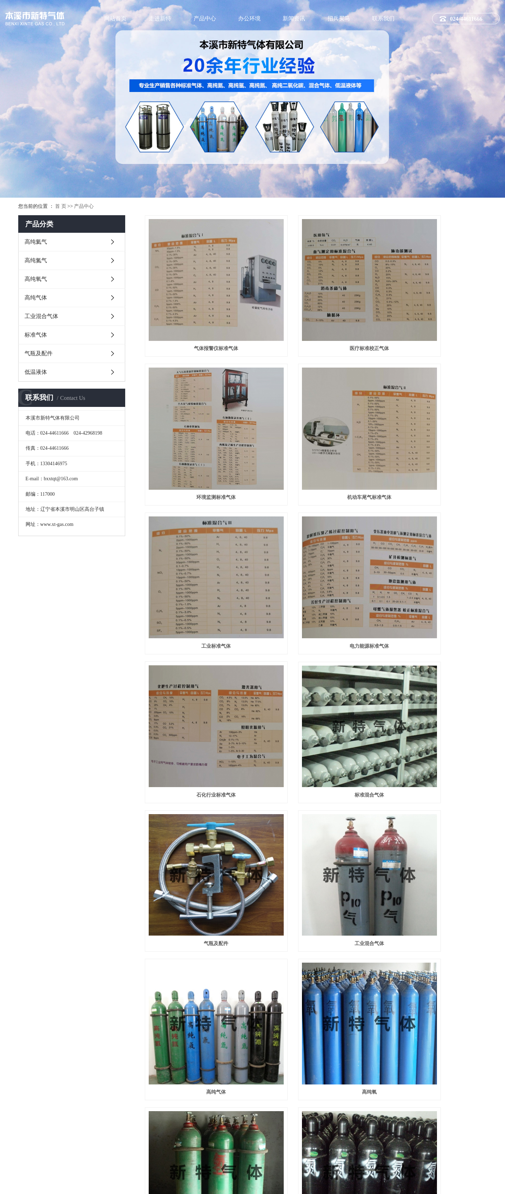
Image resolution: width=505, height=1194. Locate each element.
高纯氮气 (36, 260)
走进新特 (160, 18)
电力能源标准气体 (433, 432)
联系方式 (468, 1082)
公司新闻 (276, 1082)
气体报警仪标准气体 (198, 316)
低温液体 (36, 372)
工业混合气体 (41, 316)
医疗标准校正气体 (315, 316)
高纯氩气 (198, 898)
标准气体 (36, 335)
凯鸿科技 (491, 1183)
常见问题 (276, 1101)
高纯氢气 (198, 781)
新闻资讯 (294, 18)
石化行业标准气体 (198, 549)
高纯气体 (36, 298)
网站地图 (423, 1183)
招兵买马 (339, 18)
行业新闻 (276, 1091)
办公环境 (249, 18)
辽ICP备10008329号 (140, 1183)
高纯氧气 (36, 279)
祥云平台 (190, 1183)
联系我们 (383, 18)
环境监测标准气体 (433, 316)
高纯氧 (433, 665)
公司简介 (145, 1082)
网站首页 (115, 18)
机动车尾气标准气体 (198, 432)
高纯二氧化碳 (433, 781)
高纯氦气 (36, 242)
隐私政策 (446, 1183)
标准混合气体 (315, 549)
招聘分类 (340, 1082)
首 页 (60, 206)
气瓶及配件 (39, 353)
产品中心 (205, 18)
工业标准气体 (315, 432)
